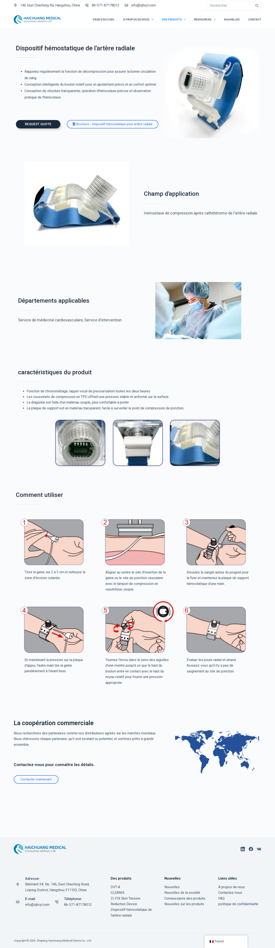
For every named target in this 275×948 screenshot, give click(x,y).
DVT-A (115, 887)
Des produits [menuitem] (174, 19)
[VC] (259, 849)
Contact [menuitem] (254, 19)
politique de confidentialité (238, 904)
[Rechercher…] (230, 5)
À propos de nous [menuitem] (139, 19)
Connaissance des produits (184, 898)
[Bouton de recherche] (257, 5)
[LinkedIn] (243, 849)
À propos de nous (231, 887)
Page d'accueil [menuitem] (104, 19)
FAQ (221, 898)
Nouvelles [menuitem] (232, 19)
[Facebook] (251, 849)
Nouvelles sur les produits (184, 904)
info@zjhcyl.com (143, 5)
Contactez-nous (230, 893)
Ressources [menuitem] (205, 19)
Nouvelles (172, 887)
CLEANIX (117, 893)
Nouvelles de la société (182, 893)
